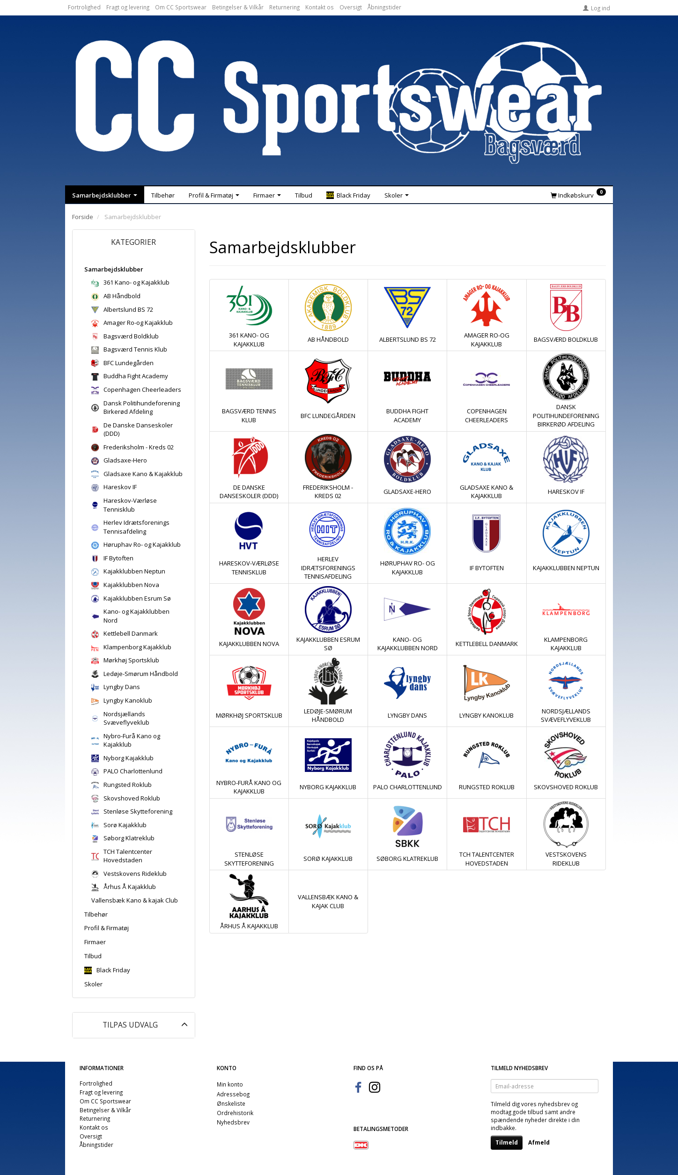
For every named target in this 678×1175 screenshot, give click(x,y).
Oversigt (350, 7)
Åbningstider (384, 7)
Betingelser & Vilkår (238, 7)
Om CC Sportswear (180, 7)
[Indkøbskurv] (578, 194)
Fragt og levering (127, 7)
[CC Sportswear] (339, 102)
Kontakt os (319, 7)
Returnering (284, 7)
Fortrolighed (84, 7)
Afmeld (539, 1142)
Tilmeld (506, 1142)
